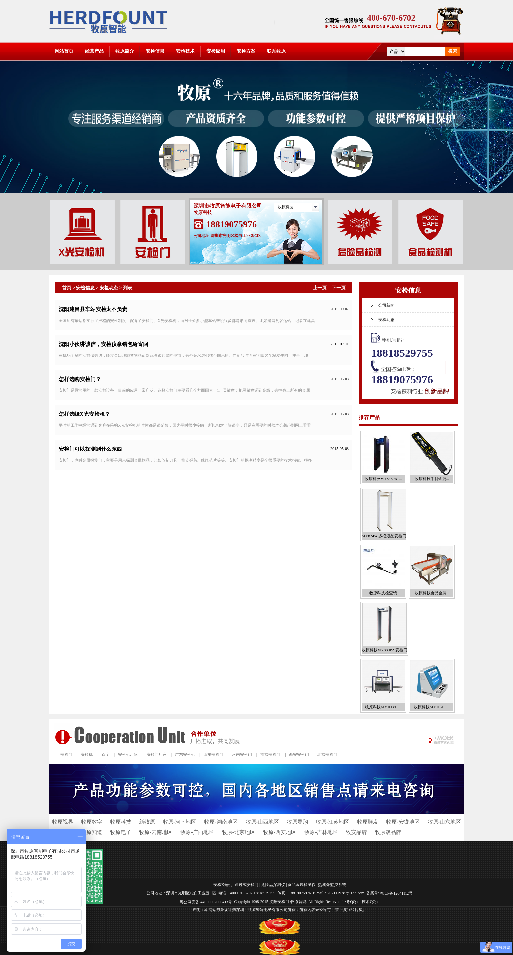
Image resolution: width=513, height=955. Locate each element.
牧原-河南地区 (179, 822)
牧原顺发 (367, 822)
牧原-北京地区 (238, 832)
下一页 (339, 287)
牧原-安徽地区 (402, 822)
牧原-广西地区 (197, 832)
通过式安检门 (246, 884)
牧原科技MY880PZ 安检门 (384, 650)
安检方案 (246, 51)
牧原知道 (91, 832)
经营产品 (94, 51)
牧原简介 (124, 51)
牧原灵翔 (297, 822)
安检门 (66, 754)
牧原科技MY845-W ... (383, 479)
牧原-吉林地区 (321, 832)
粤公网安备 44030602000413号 (206, 901)
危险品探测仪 (273, 884)
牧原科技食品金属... (432, 593)
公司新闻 (386, 305)
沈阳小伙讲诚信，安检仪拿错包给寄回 (103, 344)
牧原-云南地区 (155, 832)
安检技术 (185, 51)
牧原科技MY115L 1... (432, 707)
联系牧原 (276, 51)
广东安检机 (185, 754)
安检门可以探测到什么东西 (90, 449)
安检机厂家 (128, 754)
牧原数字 (91, 822)
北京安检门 (327, 754)
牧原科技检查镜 (383, 593)
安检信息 (155, 51)
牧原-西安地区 (279, 832)
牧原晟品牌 (388, 832)
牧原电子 (120, 832)
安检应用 (215, 51)
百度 (105, 754)
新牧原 (147, 822)
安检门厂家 (156, 754)
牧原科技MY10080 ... (383, 707)
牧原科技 (285, 207)
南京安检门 (270, 754)
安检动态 (109, 287)
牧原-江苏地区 (332, 822)
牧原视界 (62, 822)
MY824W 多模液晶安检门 (384, 536)
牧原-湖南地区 (220, 822)
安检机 (87, 754)
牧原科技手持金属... (432, 479)
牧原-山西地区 (262, 822)
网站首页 (64, 51)
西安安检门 (299, 754)
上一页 (320, 287)
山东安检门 (213, 754)
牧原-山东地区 (444, 822)
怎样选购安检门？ (80, 379)
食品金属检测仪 (302, 884)
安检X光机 (222, 884)
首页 (66, 287)
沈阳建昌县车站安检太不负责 (93, 309)
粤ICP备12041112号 (396, 893)
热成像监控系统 (332, 884)
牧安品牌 (356, 832)
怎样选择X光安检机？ (84, 414)
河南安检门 (242, 754)
